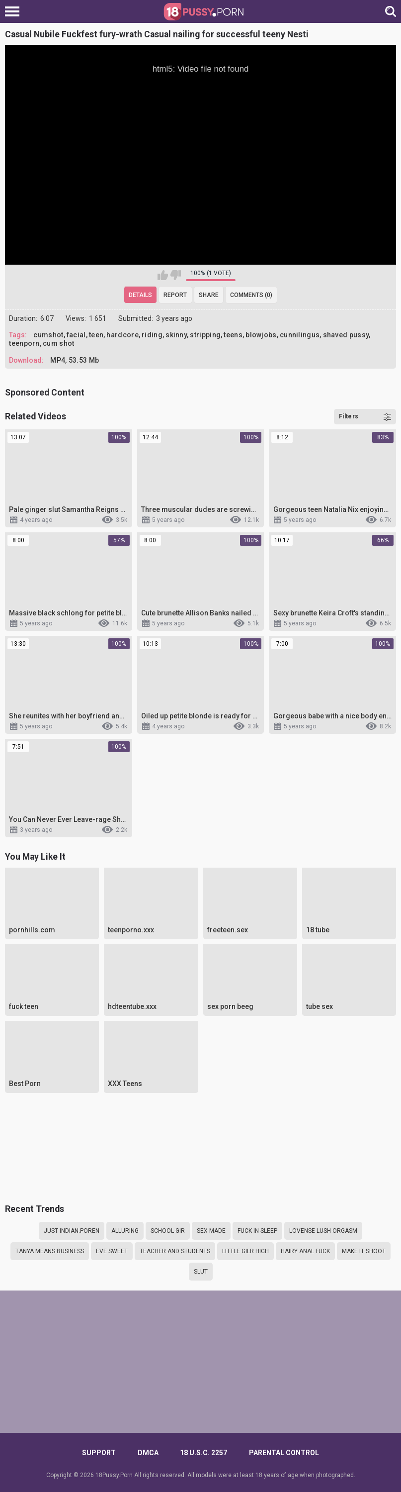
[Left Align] (14, 11)
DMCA (148, 1453)
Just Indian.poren (71, 1230)
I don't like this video (175, 275)
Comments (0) (251, 295)
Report (175, 295)
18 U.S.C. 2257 (203, 1453)
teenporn (24, 343)
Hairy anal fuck (305, 1251)
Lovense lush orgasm (323, 1230)
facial (76, 335)
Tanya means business (49, 1251)
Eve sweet (112, 1251)
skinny (176, 335)
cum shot (58, 343)
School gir (168, 1230)
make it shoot (364, 1251)
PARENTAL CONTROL (284, 1453)
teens (233, 335)
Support (99, 1453)
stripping (205, 335)
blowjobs (260, 335)
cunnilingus (300, 335)
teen (96, 335)
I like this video (163, 275)
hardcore (122, 335)
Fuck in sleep (257, 1230)
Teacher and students (175, 1251)
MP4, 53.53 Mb (74, 360)
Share (209, 295)
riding (152, 335)
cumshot (48, 335)
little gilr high (245, 1251)
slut (201, 1271)
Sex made (211, 1230)
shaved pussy (346, 335)
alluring (125, 1230)
